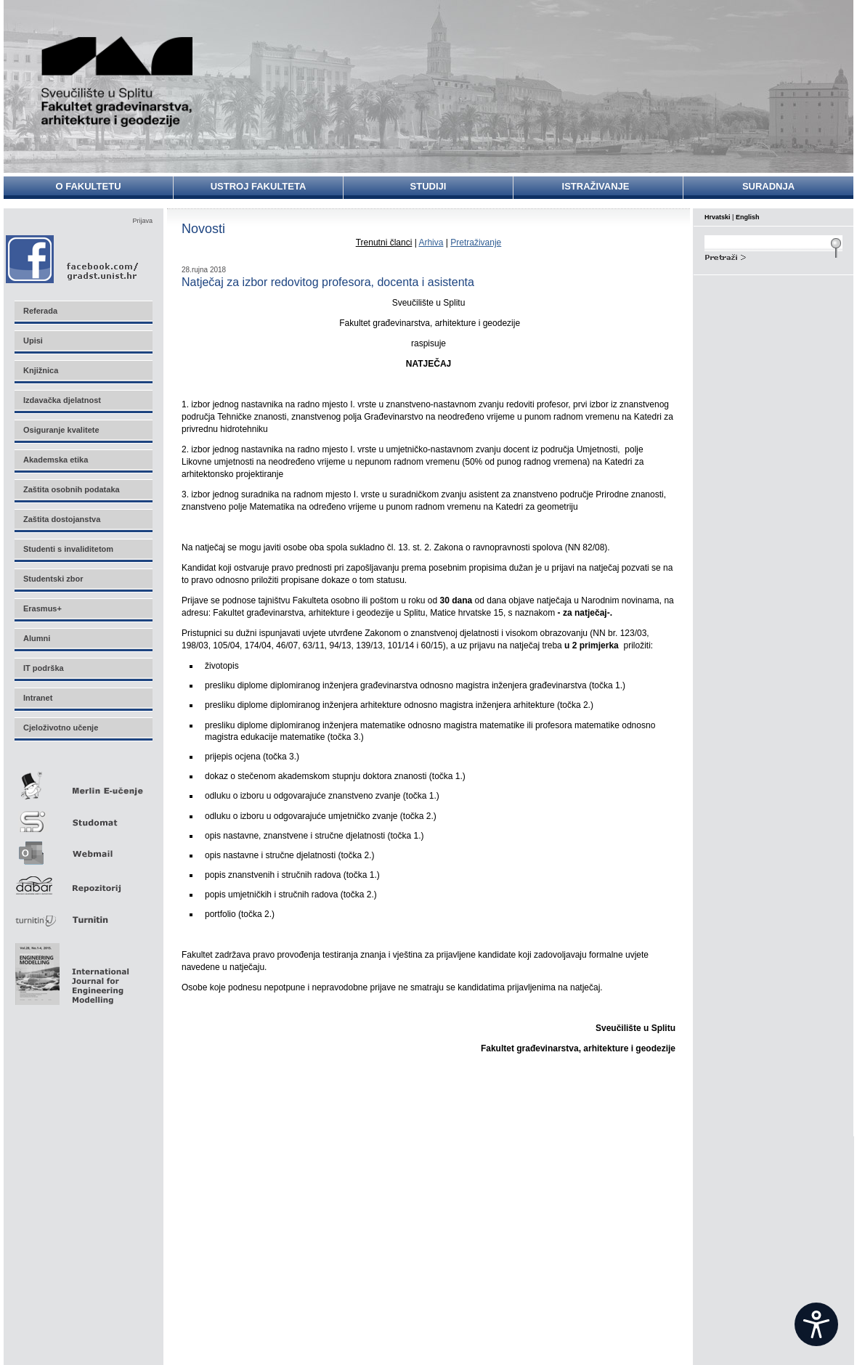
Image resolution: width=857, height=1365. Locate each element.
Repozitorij (83, 881)
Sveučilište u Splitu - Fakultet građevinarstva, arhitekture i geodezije (117, 81)
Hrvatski (717, 217)
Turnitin (83, 913)
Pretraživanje (475, 242)
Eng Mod (70, 970)
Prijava (142, 220)
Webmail (83, 848)
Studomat (83, 815)
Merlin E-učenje (83, 783)
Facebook (73, 259)
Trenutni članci (384, 242)
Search (773, 255)
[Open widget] (816, 1324)
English (748, 217)
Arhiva (430, 242)
